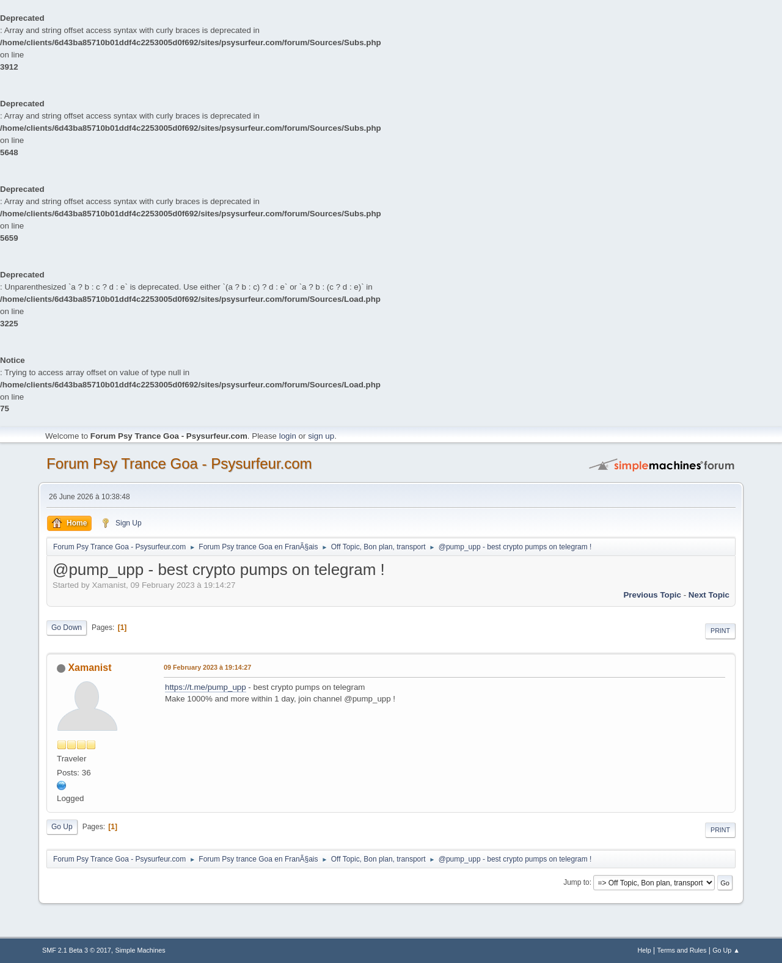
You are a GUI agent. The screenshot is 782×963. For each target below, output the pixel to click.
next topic (709, 594)
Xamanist (89, 667)
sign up (321, 436)
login (287, 436)
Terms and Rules (682, 950)
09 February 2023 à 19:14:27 (207, 667)
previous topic (652, 594)
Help (644, 950)
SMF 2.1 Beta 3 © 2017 (76, 950)
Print (720, 630)
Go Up (62, 826)
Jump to (576, 882)
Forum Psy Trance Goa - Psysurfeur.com (179, 463)
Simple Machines (140, 950)
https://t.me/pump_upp (205, 687)
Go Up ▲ (726, 950)
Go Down (66, 627)
